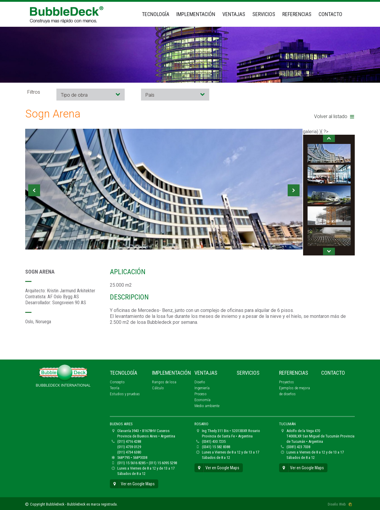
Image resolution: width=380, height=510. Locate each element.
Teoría (114, 388)
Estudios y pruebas (125, 394)
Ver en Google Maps (134, 483)
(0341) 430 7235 (214, 441)
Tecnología (155, 14)
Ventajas (233, 14)
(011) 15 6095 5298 (163, 463)
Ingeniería (202, 388)
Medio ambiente (206, 406)
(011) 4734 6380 (129, 452)
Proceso (200, 394)
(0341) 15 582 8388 (216, 447)
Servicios (263, 14)
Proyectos (286, 382)
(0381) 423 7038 (298, 447)
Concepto (117, 382)
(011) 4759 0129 (129, 447)
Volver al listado (334, 116)
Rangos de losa (164, 382)
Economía (202, 400)
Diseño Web (337, 504)
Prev (34, 190)
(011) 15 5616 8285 (131, 463)
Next (294, 190)
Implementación (195, 14)
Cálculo (158, 388)
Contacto (330, 14)
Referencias (296, 14)
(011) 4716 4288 (129, 441)
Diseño (199, 382)
